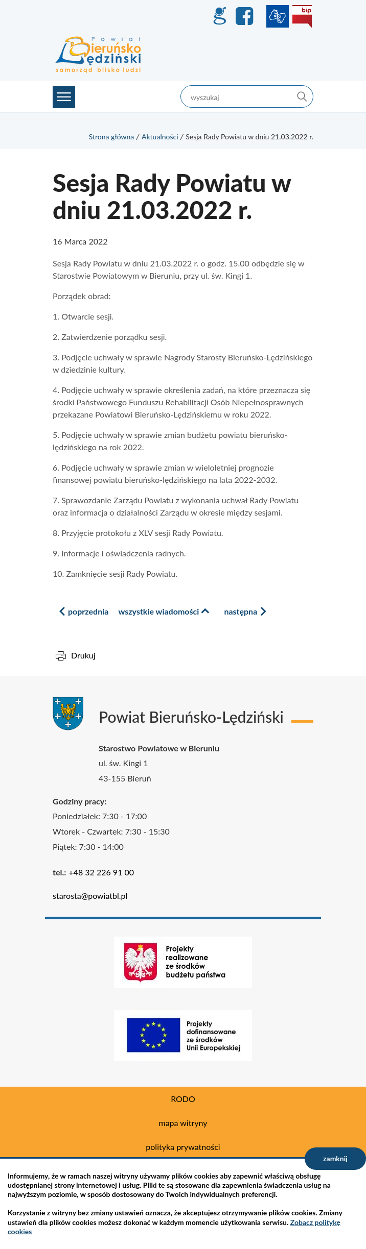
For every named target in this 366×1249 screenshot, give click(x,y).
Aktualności (160, 136)
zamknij (335, 1158)
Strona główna (111, 136)
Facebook (246, 16)
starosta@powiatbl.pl (90, 895)
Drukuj (83, 655)
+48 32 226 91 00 (101, 872)
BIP (302, 16)
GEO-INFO (219, 16)
